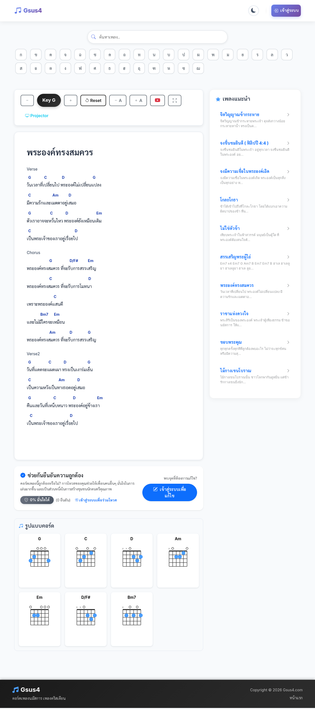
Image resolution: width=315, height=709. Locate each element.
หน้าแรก (296, 699)
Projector (37, 116)
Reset (95, 101)
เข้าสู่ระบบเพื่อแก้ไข (169, 493)
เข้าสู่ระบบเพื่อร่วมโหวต (96, 501)
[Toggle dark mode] (253, 10)
